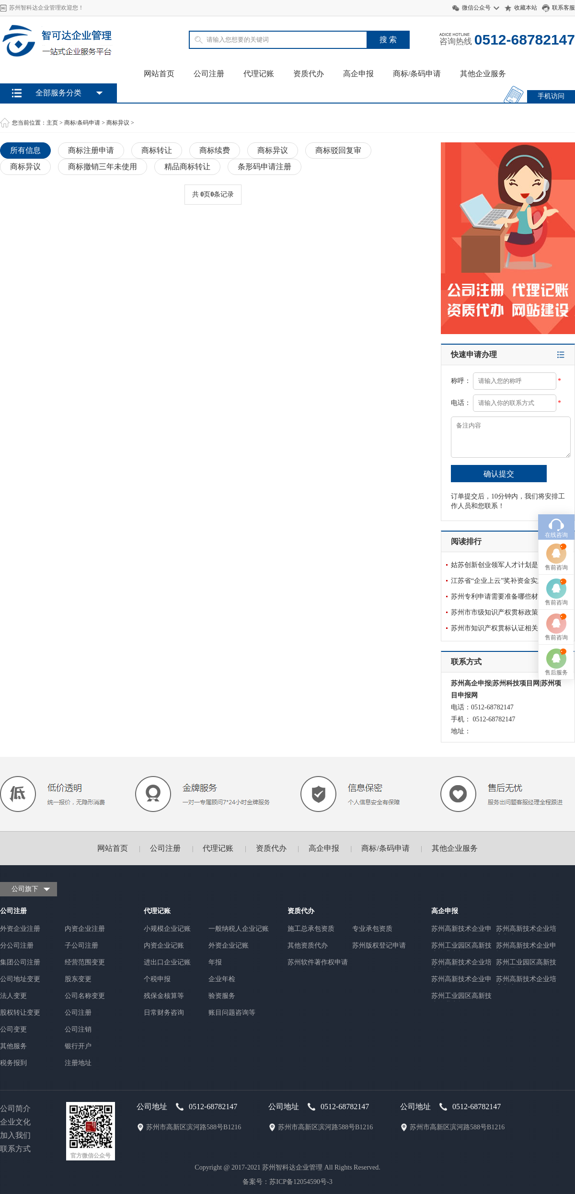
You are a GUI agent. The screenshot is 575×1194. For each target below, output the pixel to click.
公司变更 (13, 1029)
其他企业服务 (483, 74)
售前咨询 (556, 489)
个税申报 (157, 979)
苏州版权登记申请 (379, 945)
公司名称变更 (85, 995)
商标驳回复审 (338, 150)
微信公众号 (476, 7)
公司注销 (78, 1029)
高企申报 (358, 74)
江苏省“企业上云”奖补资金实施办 (501, 580)
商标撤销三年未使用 (102, 166)
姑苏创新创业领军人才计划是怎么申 (504, 564)
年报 (215, 962)
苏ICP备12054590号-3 (300, 1181)
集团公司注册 (20, 962)
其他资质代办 (308, 945)
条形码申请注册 (264, 166)
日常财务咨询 (164, 1012)
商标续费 (214, 150)
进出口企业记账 (167, 962)
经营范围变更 (85, 962)
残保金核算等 (164, 995)
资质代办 (308, 74)
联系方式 (15, 1149)
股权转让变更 (20, 1012)
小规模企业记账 (167, 928)
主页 (52, 122)
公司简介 (15, 1108)
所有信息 (25, 150)
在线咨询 (556, 456)
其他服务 (13, 1046)
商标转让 (156, 150)
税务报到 (13, 1062)
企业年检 (221, 979)
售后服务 (556, 594)
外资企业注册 (20, 928)
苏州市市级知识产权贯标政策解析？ (504, 612)
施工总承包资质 (311, 928)
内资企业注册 (85, 928)
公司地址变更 (20, 979)
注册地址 (78, 1062)
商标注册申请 (91, 150)
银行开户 (78, 1046)
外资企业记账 (228, 945)
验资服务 (221, 995)
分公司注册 (17, 945)
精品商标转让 (187, 166)
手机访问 (551, 96)
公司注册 (209, 74)
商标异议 (117, 122)
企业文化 (15, 1122)
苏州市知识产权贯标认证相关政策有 (504, 628)
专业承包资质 (372, 928)
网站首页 (159, 74)
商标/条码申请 (417, 74)
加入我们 (15, 1135)
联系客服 (563, 7)
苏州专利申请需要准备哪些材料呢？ (504, 596)
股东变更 (78, 979)
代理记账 (258, 74)
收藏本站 (525, 7)
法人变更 (13, 995)
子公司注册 (81, 945)
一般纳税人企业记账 (238, 928)
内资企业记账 (164, 945)
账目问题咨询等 (231, 1012)
